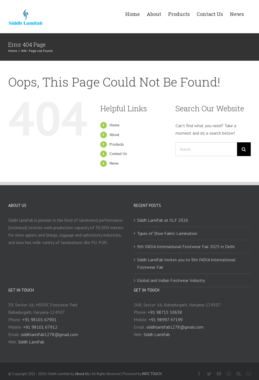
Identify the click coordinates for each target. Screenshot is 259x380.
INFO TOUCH (151, 373)
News (114, 163)
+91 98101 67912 (40, 327)
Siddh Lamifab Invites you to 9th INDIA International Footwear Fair (186, 263)
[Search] (244, 149)
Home (114, 125)
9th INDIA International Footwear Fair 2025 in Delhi (186, 246)
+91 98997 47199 (166, 319)
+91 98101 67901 (39, 319)
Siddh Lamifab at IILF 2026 (162, 220)
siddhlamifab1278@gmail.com (49, 334)
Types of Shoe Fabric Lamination (167, 233)
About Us (82, 373)
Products (117, 144)
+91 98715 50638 (165, 312)
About (114, 134)
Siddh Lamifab (31, 342)
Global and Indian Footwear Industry (171, 280)
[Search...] (206, 149)
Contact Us (118, 153)
